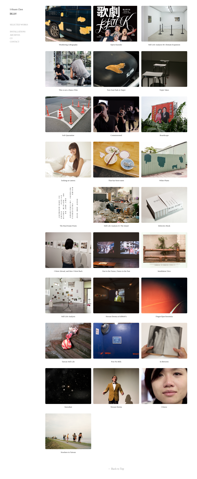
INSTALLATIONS (17, 32)
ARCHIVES (15, 35)
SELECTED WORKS (19, 25)
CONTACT (14, 42)
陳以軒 (13, 14)
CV (11, 38)
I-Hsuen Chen (16, 9)
